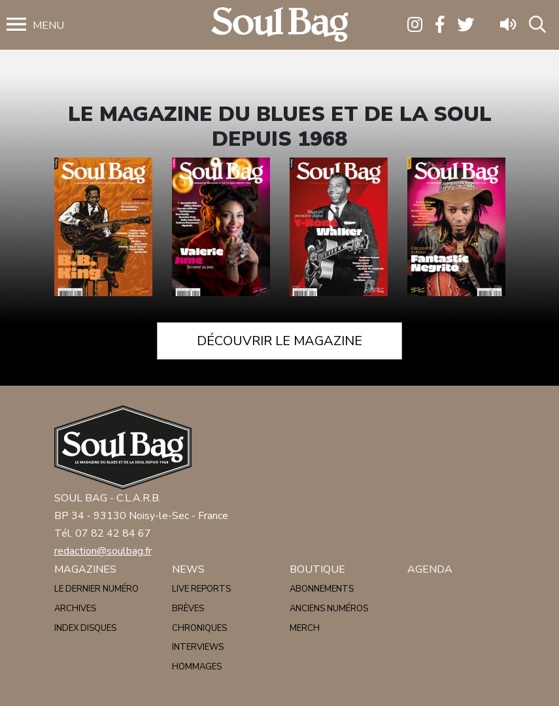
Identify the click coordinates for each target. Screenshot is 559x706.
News (188, 569)
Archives (75, 608)
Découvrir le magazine (279, 341)
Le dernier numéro (96, 589)
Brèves (188, 608)
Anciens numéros (329, 608)
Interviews (198, 647)
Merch (305, 628)
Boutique (317, 569)
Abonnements (322, 589)
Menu (48, 25)
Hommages (197, 667)
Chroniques (199, 628)
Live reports (201, 589)
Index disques (85, 628)
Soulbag (279, 25)
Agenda (429, 569)
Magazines (85, 569)
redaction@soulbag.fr (103, 551)
